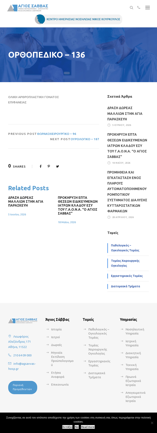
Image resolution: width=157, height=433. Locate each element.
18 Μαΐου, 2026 (67, 222)
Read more (87, 427)
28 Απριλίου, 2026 (123, 217)
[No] (152, 423)
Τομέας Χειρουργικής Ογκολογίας (125, 263)
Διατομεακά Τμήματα (125, 286)
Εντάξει (67, 427)
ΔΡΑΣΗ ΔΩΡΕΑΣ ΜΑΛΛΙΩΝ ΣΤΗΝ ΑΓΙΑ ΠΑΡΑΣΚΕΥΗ (25, 201)
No (76, 427)
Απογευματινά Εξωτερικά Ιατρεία (136, 397)
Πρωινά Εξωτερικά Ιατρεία (133, 381)
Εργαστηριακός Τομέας (127, 275)
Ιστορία (56, 329)
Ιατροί (55, 337)
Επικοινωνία (60, 384)
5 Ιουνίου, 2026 (17, 214)
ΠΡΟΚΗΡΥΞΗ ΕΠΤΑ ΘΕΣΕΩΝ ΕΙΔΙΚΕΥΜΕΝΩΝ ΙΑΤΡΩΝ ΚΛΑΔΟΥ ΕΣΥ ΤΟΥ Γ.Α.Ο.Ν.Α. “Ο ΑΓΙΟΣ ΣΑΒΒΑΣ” (78, 205)
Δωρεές (56, 345)
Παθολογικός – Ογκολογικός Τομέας (125, 248)
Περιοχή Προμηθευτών (22, 387)
